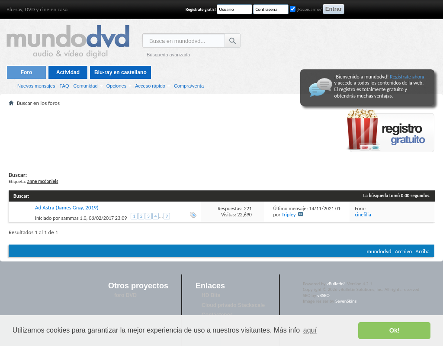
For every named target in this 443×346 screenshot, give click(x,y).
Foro (26, 72)
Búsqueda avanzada (168, 54)
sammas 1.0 (74, 218)
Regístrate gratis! (201, 9)
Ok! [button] (394, 330)
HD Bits (211, 295)
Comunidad (85, 85)
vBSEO (323, 295)
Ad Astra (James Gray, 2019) (67, 207)
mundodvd (379, 251)
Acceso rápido (150, 85)
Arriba (422, 251)
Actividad (68, 72)
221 (248, 209)
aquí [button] (310, 330)
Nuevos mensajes (36, 85)
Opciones (116, 85)
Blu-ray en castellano (120, 72)
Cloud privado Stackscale (233, 305)
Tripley (288, 215)
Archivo (403, 251)
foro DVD (125, 295)
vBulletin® (336, 284)
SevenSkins (345, 301)
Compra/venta (189, 85)
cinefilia (363, 215)
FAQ (64, 85)
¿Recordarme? (306, 9)
